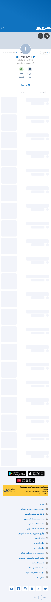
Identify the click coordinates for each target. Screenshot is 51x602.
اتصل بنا (40, 577)
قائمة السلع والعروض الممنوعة (31, 558)
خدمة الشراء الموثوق (35, 528)
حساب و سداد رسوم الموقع (32, 509)
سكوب (24, 92)
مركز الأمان (39, 538)
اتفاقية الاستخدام (36, 524)
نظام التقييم (39, 543)
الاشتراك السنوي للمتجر (34, 514)
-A (35, 597)
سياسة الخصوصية (36, 568)
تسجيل (41, 504)
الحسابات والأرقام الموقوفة (32, 553)
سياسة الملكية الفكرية (35, 572)
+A (44, 597)
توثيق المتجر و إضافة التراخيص (31, 533)
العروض (42, 92)
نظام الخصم (39, 548)
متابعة (45, 52)
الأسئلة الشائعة (38, 563)
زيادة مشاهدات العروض (34, 519)
